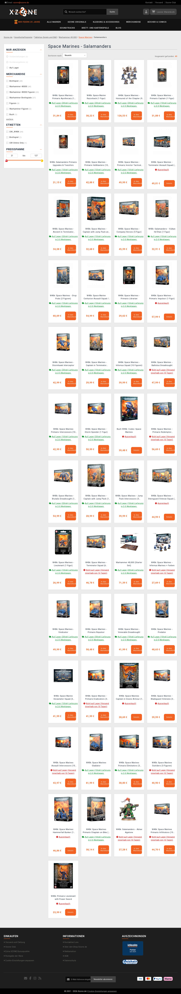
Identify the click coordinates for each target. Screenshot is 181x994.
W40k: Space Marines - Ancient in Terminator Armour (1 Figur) (63, 231)
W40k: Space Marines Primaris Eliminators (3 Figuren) (129, 764)
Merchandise (133, 22)
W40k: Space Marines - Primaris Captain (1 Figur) (162, 97)
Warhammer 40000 (20, 86)
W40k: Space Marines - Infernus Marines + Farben (162, 564)
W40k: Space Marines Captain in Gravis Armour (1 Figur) (129, 698)
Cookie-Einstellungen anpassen (19, 960)
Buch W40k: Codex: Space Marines (129, 430)
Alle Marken (54, 22)
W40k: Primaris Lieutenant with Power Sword (63, 897)
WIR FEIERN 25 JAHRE (27, 22)
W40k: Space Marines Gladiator (96, 764)
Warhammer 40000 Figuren (24, 92)
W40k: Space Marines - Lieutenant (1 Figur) (63, 564)
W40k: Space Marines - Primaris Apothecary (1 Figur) (63, 97)
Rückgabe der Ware (13, 956)
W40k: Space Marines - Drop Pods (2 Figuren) (63, 297)
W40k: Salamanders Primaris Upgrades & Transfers (63, 163)
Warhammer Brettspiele (22, 98)
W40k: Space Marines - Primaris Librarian (129, 297)
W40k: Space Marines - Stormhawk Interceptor (63, 363)
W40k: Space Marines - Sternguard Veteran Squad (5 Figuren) (162, 498)
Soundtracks (67, 28)
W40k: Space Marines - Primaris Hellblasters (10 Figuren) (96, 164)
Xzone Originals (77, 22)
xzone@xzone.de (17, 3)
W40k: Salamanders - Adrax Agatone (129, 831)
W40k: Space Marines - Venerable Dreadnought (129, 630)
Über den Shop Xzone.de (75, 947)
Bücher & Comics (157, 22)
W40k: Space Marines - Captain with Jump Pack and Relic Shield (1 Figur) (96, 231)
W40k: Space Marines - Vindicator (63, 630)
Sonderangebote (18, 62)
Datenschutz (69, 960)
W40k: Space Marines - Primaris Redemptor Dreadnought (162, 431)
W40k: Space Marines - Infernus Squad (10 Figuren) (129, 363)
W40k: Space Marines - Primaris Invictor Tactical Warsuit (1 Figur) (129, 164)
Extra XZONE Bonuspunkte (17, 951)
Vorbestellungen (18, 56)
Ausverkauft (163, 170)
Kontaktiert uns (71, 942)
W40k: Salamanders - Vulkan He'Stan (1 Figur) (161, 230)
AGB (65, 956)
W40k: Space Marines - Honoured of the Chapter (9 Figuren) (129, 97)
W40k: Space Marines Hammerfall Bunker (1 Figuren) (63, 831)
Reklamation (69, 951)
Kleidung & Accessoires (106, 22)
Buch (13, 114)
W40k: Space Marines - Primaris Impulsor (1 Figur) (162, 297)
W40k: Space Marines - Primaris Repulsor (96, 630)
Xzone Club (171, 3)
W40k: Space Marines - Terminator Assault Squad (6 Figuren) (162, 164)
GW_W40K (16, 132)
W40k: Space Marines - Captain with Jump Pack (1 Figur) (96, 498)
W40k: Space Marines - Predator (162, 630)
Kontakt (149, 3)
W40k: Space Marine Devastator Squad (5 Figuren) (63, 698)
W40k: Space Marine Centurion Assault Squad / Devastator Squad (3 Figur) (96, 297)
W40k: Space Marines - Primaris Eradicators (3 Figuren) (96, 698)
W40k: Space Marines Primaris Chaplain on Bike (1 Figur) (96, 831)
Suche (112, 12)
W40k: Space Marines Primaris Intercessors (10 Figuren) (63, 431)
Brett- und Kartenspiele (95, 28)
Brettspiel (16, 81)
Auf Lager (14, 68)
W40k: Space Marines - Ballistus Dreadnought (162, 363)
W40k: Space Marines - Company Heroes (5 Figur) (129, 230)
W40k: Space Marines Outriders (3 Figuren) (162, 764)
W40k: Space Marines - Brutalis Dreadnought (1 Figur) (63, 498)
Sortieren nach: (55, 56)
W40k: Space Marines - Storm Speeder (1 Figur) (96, 430)
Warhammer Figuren (20, 109)
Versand (159, 3)
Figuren (14, 103)
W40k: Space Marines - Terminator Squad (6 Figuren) (96, 564)
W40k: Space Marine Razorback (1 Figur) (96, 97)
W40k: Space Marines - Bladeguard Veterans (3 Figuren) (162, 698)
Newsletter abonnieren (103, 979)
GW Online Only (18, 143)
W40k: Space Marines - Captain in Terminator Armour (96, 364)
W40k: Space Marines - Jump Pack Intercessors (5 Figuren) (129, 498)
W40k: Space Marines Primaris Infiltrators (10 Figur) (162, 831)
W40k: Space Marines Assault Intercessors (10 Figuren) (63, 764)
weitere (9, 119)
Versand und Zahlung (14, 942)
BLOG (118, 28)
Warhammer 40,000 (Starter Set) (129, 564)
